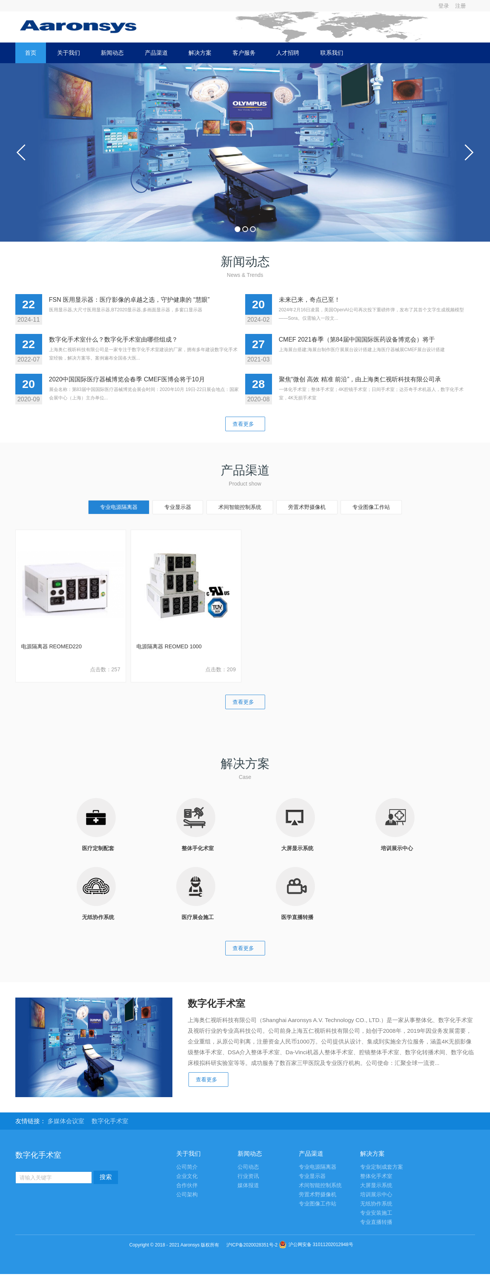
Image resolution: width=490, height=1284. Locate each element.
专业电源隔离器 (119, 507)
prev (21, 152)
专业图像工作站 (371, 507)
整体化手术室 (376, 1176)
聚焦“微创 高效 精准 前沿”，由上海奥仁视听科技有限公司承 (360, 379)
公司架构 (187, 1194)
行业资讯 (248, 1176)
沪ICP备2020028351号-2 (251, 1245)
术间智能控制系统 (239, 507)
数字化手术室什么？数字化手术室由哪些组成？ (113, 339)
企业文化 (187, 1176)
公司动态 (248, 1167)
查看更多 (245, 424)
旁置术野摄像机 (307, 507)
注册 (460, 6)
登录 (443, 6)
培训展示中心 (376, 1194)
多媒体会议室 (67, 1121)
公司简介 (187, 1167)
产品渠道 (156, 52)
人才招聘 (287, 52)
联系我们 (331, 52)
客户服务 (244, 52)
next (469, 152)
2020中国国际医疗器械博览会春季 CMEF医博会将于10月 (127, 379)
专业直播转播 (376, 1222)
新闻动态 (112, 52)
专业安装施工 (376, 1213)
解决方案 (199, 52)
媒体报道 (248, 1185)
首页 (30, 52)
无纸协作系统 (376, 1204)
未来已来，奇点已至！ (309, 299)
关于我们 (68, 52)
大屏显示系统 (376, 1185)
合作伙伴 (187, 1185)
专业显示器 (177, 507)
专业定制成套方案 (381, 1167)
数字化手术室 (110, 1121)
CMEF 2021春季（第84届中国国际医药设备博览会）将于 (357, 339)
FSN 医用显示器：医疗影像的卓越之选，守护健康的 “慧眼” (129, 299)
